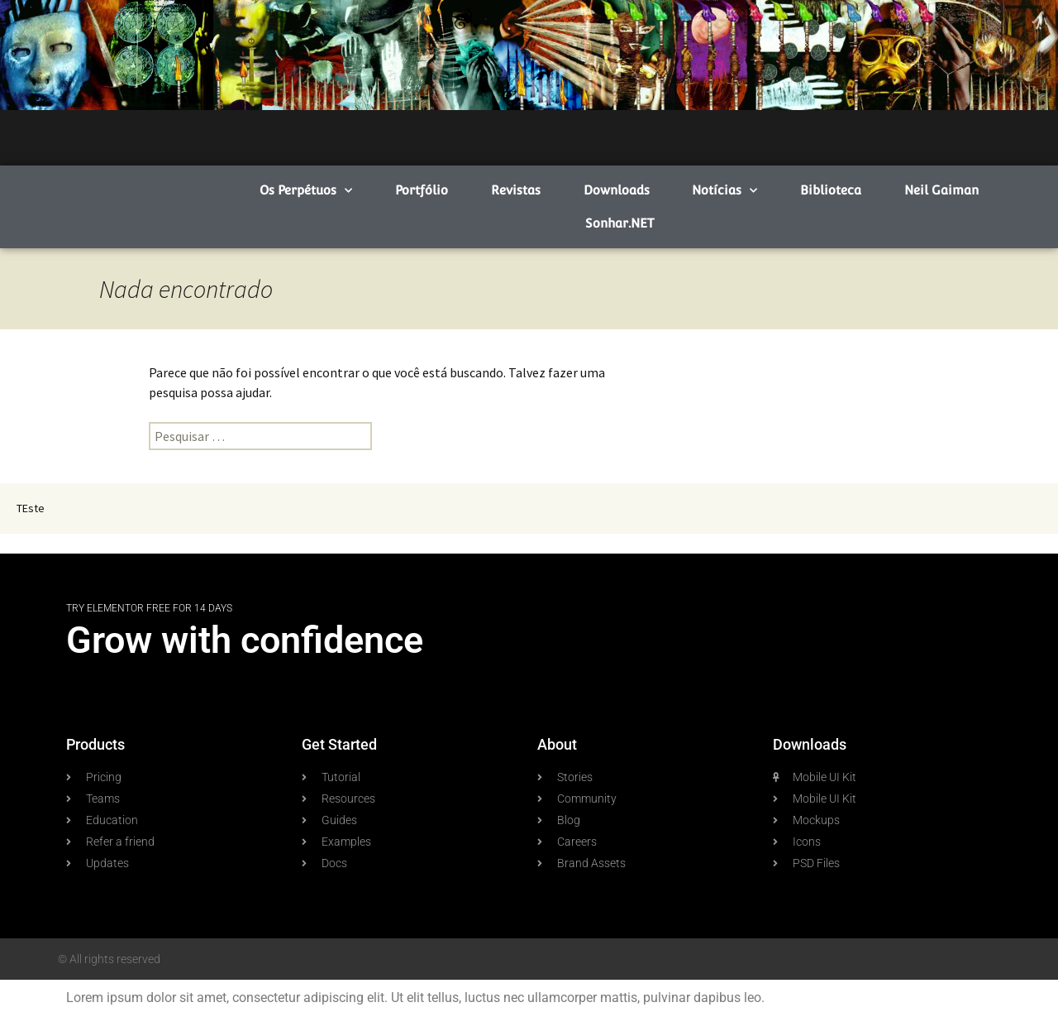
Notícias (724, 191)
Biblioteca (830, 190)
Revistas (516, 190)
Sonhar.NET (619, 223)
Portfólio (421, 190)
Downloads (617, 190)
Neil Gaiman (941, 190)
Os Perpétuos (306, 191)
